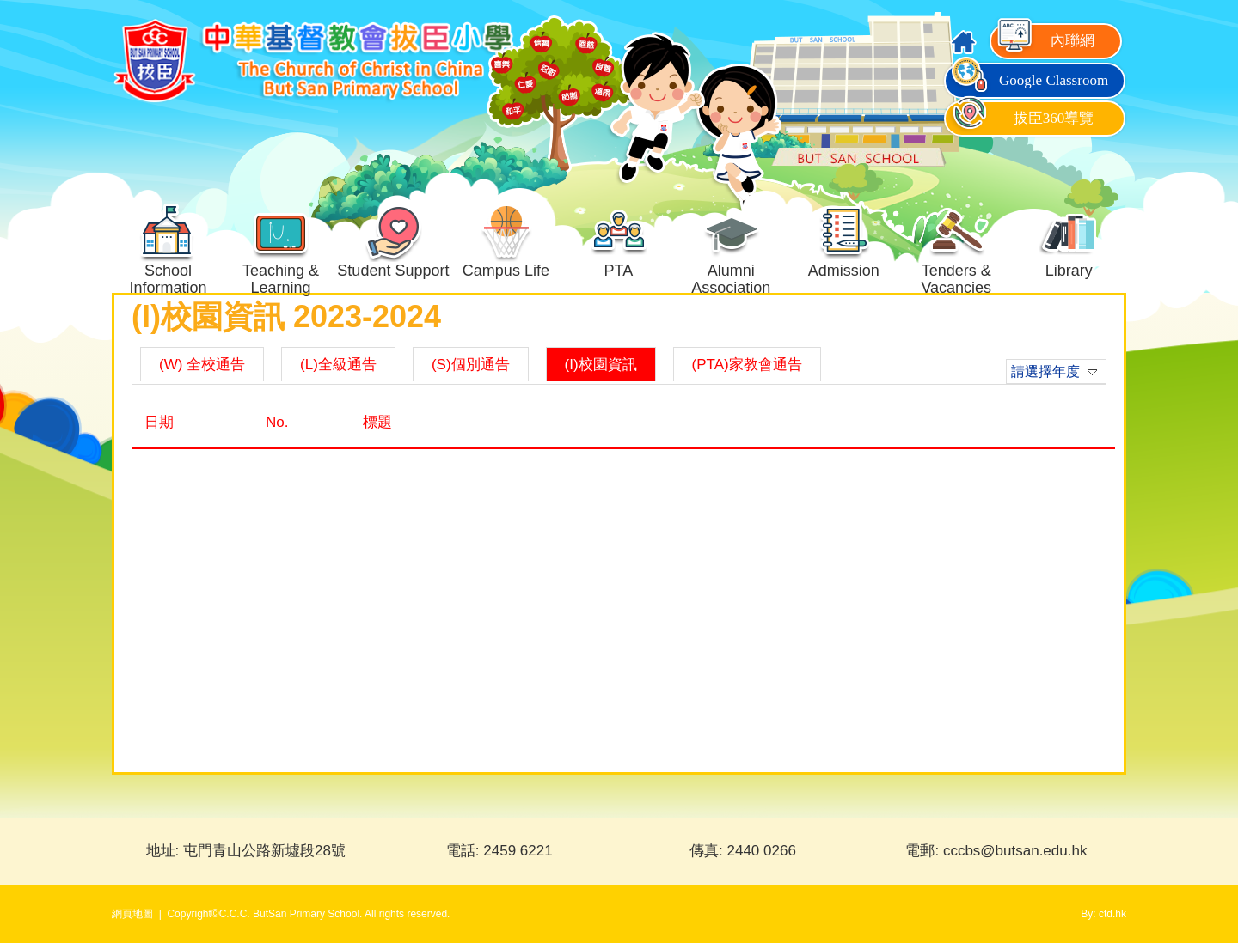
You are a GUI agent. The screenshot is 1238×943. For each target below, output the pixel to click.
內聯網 (1044, 40)
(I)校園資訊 (601, 364)
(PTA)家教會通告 (747, 364)
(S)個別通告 (471, 364)
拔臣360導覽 (1021, 118)
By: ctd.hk (1103, 914)
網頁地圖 (132, 914)
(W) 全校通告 (202, 364)
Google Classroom (1028, 80)
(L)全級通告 (338, 364)
